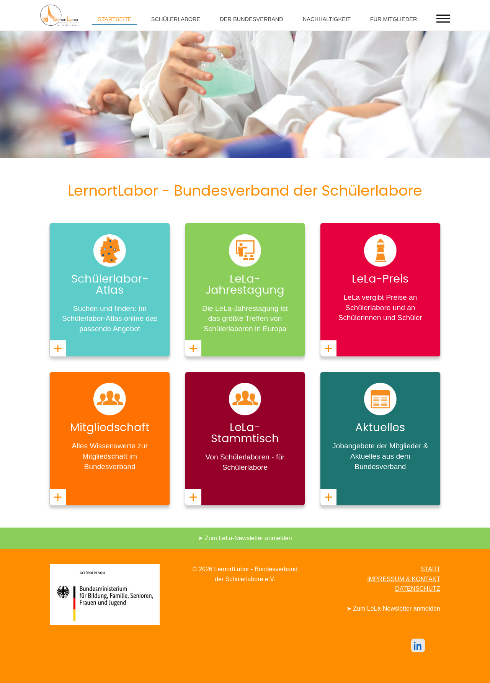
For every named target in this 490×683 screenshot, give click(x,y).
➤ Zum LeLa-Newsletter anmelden (245, 538)
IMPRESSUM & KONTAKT (403, 579)
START (430, 569)
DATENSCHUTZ (417, 588)
